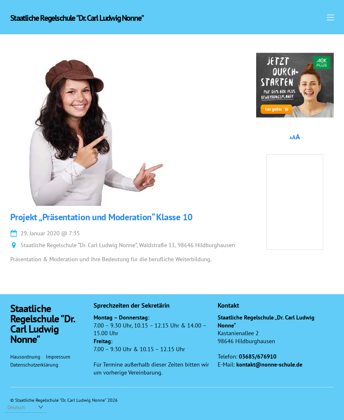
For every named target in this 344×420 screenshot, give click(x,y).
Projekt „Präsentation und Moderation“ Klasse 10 (101, 217)
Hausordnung (25, 356)
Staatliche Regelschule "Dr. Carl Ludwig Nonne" (60, 400)
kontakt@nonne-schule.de (269, 364)
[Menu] (330, 17)
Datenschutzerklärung (34, 364)
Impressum (58, 356)
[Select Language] (25, 407)
